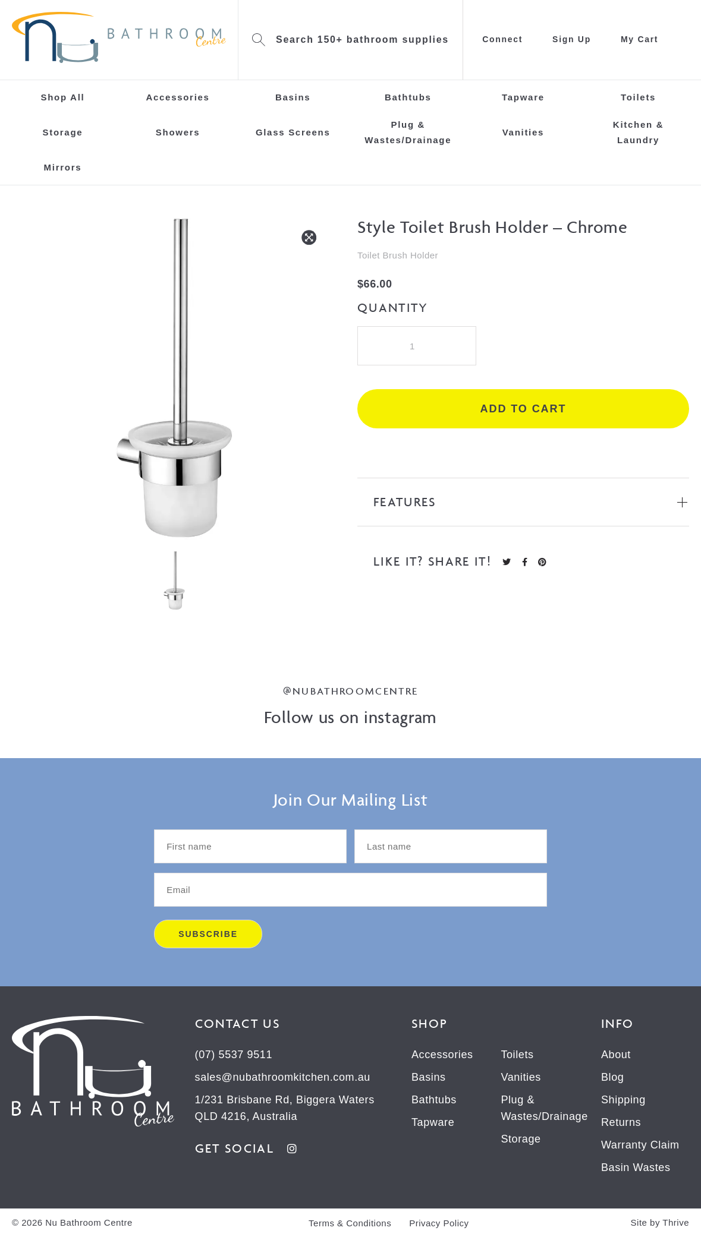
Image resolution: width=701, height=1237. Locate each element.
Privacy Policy (439, 1223)
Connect (502, 39)
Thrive (675, 1222)
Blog (612, 1077)
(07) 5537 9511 (234, 1055)
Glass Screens (293, 132)
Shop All (62, 97)
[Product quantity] (416, 345)
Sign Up (571, 39)
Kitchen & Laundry (638, 132)
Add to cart (523, 409)
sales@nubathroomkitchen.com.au (282, 1077)
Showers (178, 132)
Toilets (638, 97)
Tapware (523, 97)
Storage (63, 132)
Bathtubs (408, 97)
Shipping (623, 1100)
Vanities (523, 132)
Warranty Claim (640, 1145)
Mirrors (63, 167)
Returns (621, 1122)
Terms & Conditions (350, 1223)
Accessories (177, 97)
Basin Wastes (636, 1167)
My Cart (639, 39)
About (616, 1055)
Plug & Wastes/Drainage (407, 132)
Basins (292, 97)
